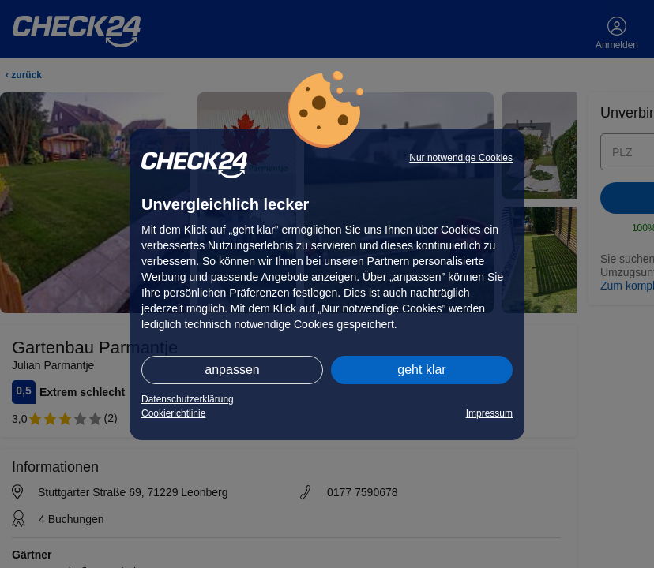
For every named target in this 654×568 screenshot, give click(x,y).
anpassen (232, 369)
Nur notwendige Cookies (461, 157)
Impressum (489, 413)
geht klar (421, 369)
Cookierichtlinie (173, 413)
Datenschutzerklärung (187, 399)
